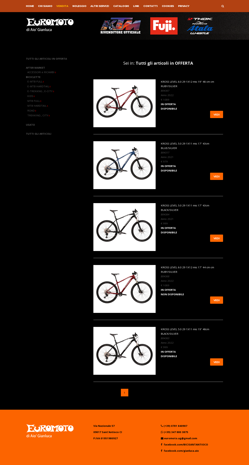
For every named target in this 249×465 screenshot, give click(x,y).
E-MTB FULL (35, 81)
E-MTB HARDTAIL (39, 86)
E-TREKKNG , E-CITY (40, 91)
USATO (30, 124)
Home (30, 6)
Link (136, 6)
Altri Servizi (99, 6)
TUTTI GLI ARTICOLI (38, 133)
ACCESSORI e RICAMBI (41, 72)
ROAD (31, 110)
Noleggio (79, 6)
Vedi (217, 114)
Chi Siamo (45, 6)
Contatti (150, 6)
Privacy (183, 6)
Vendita (62, 6)
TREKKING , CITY (38, 115)
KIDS (31, 96)
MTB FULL (34, 101)
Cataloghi (121, 6)
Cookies (168, 6)
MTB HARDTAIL (37, 105)
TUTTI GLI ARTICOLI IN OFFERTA (46, 58)
